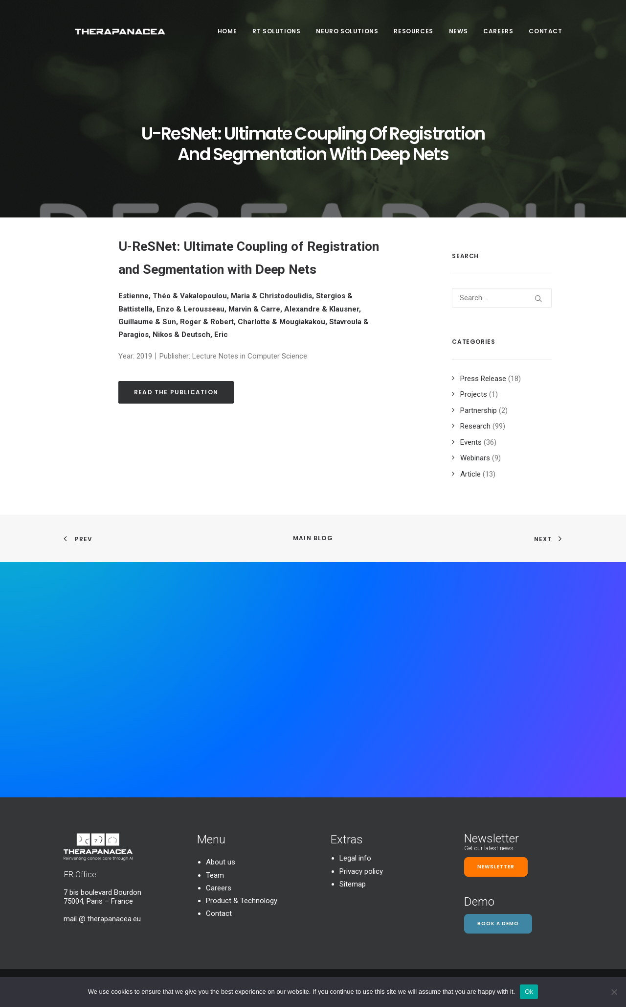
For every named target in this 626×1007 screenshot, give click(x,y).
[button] (538, 299)
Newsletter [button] (495, 866)
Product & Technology (241, 900)
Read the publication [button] (176, 392)
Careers (498, 35)
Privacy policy (361, 871)
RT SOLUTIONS (276, 35)
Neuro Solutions (347, 35)
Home (227, 35)
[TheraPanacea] (119, 35)
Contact (545, 35)
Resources (413, 35)
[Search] (501, 298)
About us (220, 862)
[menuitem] (231, 35)
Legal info (355, 858)
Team (215, 875)
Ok (529, 991)
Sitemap (352, 884)
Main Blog (313, 538)
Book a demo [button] (498, 923)
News (458, 35)
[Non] (614, 992)
